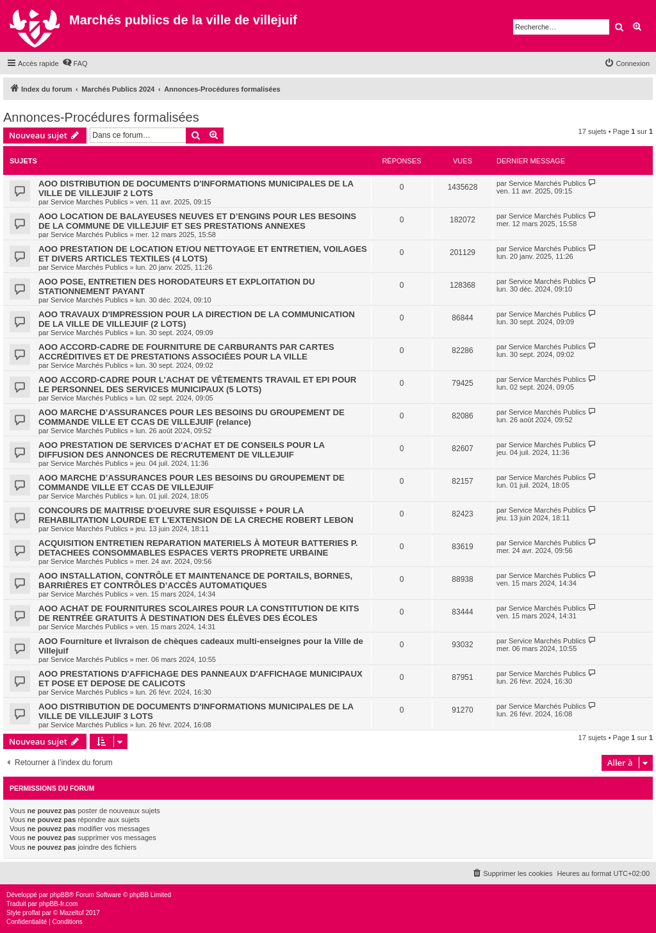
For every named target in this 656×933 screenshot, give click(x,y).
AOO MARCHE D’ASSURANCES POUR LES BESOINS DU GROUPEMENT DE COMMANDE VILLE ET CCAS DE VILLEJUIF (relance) (191, 417)
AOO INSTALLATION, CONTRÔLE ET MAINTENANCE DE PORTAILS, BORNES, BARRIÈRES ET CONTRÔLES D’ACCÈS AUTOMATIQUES (195, 580)
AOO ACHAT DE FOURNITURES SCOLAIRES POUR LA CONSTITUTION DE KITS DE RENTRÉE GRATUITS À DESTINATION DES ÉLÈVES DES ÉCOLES (198, 613)
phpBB (59, 894)
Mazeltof (72, 912)
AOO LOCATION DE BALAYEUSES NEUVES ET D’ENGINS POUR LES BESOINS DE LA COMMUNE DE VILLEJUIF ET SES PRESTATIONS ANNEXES (197, 221)
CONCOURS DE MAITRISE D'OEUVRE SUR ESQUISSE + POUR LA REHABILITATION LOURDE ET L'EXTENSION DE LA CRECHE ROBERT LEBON (196, 515)
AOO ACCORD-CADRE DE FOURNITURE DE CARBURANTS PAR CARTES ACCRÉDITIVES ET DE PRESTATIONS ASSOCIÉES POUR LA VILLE (186, 351)
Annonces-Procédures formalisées (101, 117)
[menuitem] (75, 63)
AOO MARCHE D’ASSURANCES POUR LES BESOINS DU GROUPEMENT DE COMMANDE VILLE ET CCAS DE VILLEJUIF (191, 482)
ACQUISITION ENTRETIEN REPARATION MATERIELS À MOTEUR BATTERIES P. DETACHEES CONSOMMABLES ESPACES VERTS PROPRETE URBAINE (197, 547)
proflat (31, 912)
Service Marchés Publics (89, 202)
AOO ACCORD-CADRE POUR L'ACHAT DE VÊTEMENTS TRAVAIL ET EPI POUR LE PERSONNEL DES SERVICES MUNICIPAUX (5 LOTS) (197, 384)
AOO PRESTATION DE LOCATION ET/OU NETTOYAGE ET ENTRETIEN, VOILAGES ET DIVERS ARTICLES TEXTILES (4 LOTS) (202, 253)
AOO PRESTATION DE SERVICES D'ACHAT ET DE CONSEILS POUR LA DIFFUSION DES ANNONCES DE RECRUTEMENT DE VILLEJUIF (181, 449)
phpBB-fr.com (58, 903)
